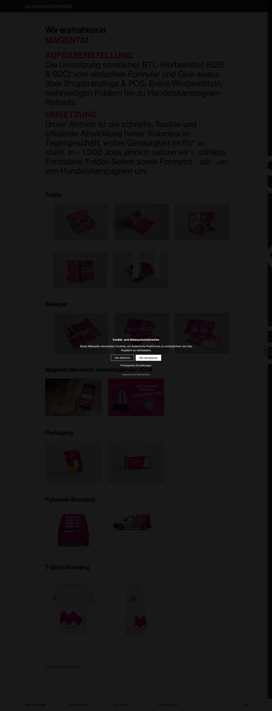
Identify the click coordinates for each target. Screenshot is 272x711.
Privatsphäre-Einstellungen (135, 365)
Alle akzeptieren (148, 357)
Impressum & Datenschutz (136, 374)
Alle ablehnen (122, 357)
